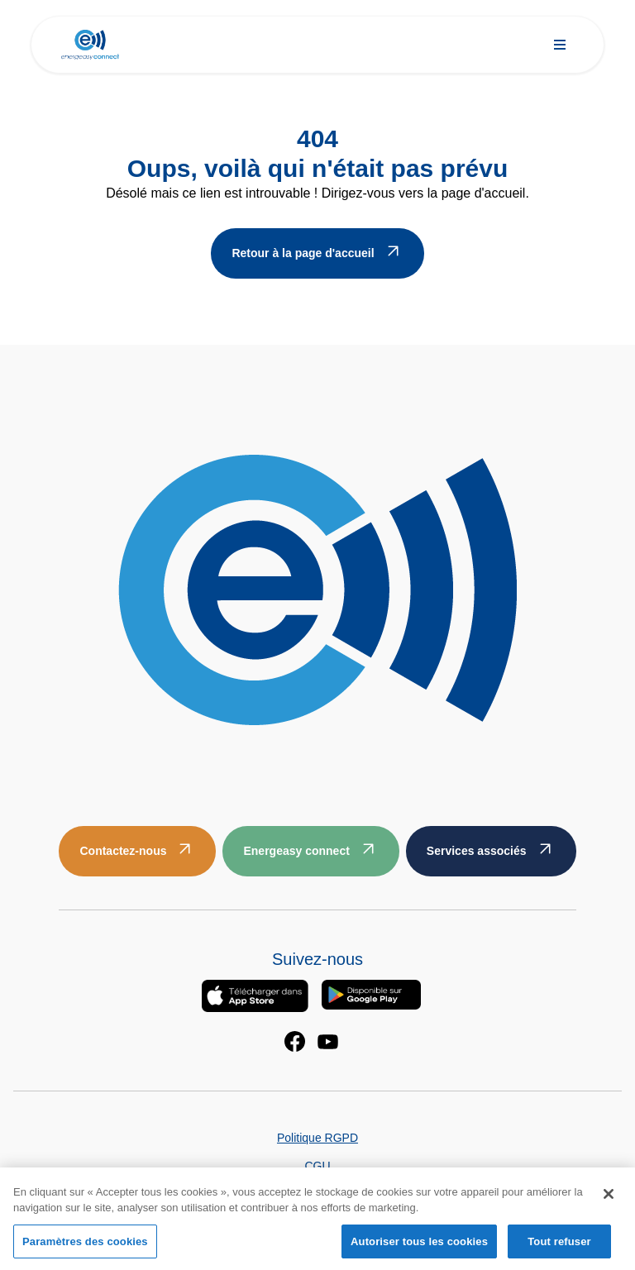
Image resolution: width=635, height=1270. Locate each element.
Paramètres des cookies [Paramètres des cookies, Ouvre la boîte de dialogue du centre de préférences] (85, 1246)
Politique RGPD (317, 1137)
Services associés (477, 850)
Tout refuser (559, 1246)
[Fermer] (608, 1199)
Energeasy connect (296, 850)
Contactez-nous (122, 850)
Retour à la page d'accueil (303, 253)
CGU (317, 1165)
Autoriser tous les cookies (419, 1246)
